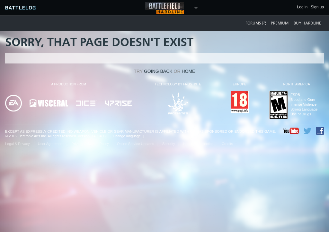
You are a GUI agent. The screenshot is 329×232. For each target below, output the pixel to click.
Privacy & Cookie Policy (90, 144)
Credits (227, 144)
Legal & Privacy (17, 144)
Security (168, 144)
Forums (255, 23)
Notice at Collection (198, 144)
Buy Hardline (307, 23)
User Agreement (50, 144)
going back (158, 71)
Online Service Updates (135, 144)
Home (188, 71)
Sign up (317, 7)
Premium (280, 23)
